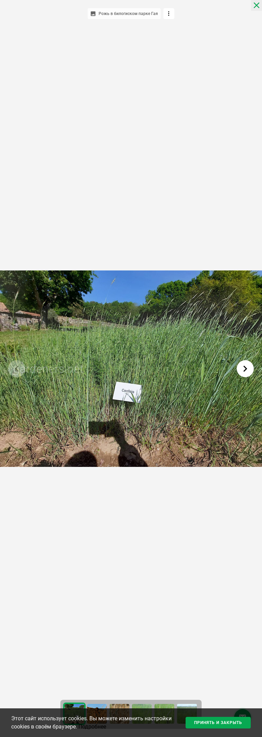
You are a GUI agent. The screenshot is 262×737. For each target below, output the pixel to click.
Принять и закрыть (218, 722)
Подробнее (92, 726)
